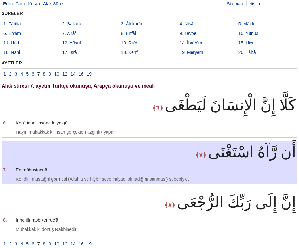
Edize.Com (14, 3)
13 (129, 42)
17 (69, 52)
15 (246, 42)
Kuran (34, 3)
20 (247, 52)
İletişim (253, 3)
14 (191, 42)
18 (129, 52)
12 (71, 42)
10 (248, 33)
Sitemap (235, 3)
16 (11, 52)
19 (191, 52)
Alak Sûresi (54, 3)
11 (11, 42)
